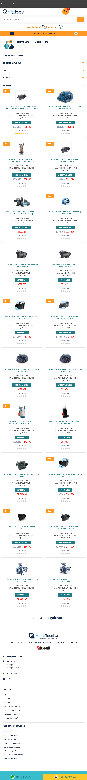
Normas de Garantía (12, 714)
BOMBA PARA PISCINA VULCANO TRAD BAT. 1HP (21, 317)
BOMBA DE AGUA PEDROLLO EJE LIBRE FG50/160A (65, 580)
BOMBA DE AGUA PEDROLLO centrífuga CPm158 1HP (65, 212)
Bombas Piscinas (11, 735)
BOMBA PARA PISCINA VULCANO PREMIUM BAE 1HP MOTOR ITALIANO (22, 108)
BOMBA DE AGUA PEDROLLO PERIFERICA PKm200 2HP (65, 370)
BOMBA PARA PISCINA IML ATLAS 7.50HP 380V (21, 475)
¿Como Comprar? (11, 718)
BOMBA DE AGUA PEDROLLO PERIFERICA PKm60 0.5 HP (65, 108)
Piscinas (7, 731)
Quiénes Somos (10, 695)
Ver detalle (21, 280)
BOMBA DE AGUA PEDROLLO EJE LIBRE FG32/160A (21, 580)
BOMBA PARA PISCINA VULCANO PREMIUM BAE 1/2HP (65, 527)
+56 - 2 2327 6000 (67, 776)
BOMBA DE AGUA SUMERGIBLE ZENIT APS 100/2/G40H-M (65, 422)
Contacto (7, 699)
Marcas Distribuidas (12, 706)
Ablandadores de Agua (13, 747)
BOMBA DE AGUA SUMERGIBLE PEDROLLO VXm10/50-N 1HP (22, 160)
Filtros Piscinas (10, 739)
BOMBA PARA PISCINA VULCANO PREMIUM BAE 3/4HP (65, 160)
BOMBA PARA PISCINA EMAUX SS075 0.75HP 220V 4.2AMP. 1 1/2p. (21, 212)
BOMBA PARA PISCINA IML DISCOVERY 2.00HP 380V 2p (21, 265)
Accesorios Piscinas (12, 743)
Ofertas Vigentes (11, 751)
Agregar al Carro (22, 122)
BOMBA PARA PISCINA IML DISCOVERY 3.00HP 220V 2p (65, 265)
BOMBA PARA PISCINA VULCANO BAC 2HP (22, 527)
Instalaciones (9, 702)
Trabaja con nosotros (12, 710)
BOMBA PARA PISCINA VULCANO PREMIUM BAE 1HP (65, 317)
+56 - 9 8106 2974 (24, 776)
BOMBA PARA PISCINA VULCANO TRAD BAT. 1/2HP (65, 475)
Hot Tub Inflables (11, 758)
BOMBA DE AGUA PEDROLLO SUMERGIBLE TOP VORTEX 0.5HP (22, 422)
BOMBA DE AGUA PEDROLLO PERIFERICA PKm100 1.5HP (21, 370)
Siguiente (55, 617)
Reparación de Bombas (13, 754)
